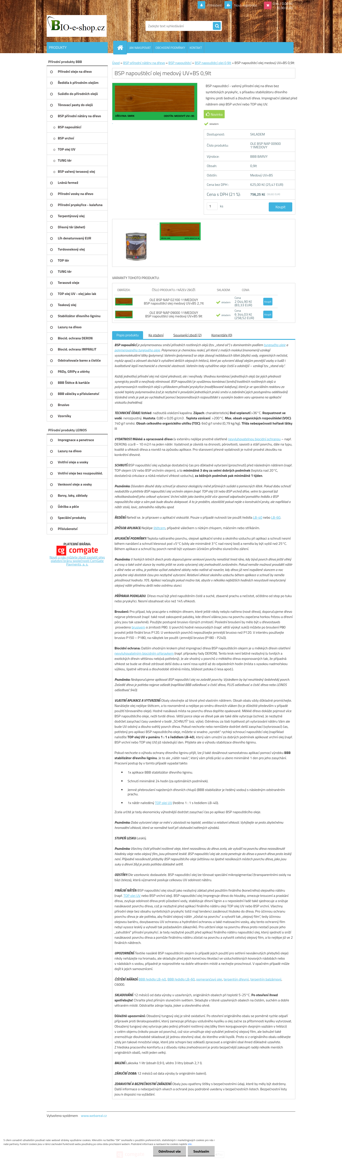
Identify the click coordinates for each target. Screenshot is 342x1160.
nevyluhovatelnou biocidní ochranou (254, 439)
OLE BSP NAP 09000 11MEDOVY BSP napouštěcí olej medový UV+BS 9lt (173, 314)
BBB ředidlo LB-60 (181, 979)
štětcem (159, 527)
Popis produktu (127, 335)
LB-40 (257, 517)
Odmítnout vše (170, 1151)
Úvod (116, 62)
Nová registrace (245, 5)
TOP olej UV (163, 802)
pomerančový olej (209, 979)
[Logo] (77, 26)
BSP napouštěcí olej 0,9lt (213, 62)
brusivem (138, 627)
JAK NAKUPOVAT (140, 47)
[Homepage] (122, 47)
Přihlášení (214, 5)
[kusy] (212, 206)
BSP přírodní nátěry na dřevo (144, 62)
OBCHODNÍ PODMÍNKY (170, 47)
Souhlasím (201, 1151)
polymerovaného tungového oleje (137, 350)
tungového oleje (275, 344)
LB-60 (275, 517)
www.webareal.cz (94, 1115)
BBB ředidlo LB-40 (152, 979)
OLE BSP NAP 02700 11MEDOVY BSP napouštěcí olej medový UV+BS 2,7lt (174, 301)
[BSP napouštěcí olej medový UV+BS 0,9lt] (137, 223)
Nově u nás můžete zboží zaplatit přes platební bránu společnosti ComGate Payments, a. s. (77, 561)
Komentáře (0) (221, 335)
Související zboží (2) (187, 335)
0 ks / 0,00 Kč (283, 3)
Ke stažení (156, 335)
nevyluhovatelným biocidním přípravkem (144, 653)
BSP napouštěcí (179, 62)
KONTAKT (196, 47)
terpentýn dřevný (236, 979)
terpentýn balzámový (265, 979)
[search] (217, 26)
